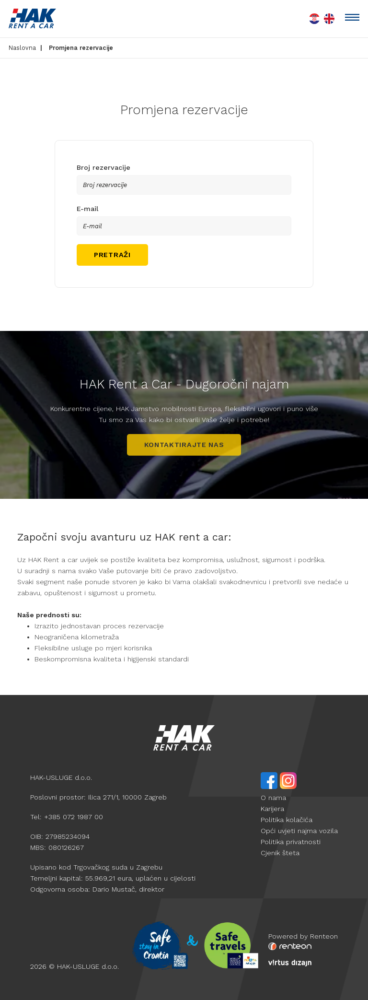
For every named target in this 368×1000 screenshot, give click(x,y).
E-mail (87, 208)
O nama (273, 797)
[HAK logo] (32, 18)
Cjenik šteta (280, 853)
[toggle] (352, 18)
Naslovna (22, 47)
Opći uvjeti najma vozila (299, 831)
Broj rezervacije (103, 167)
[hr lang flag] (314, 18)
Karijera (272, 808)
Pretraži (112, 255)
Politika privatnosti (291, 842)
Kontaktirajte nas (184, 444)
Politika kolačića (286, 820)
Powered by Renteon (303, 936)
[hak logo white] (183, 738)
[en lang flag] (329, 18)
